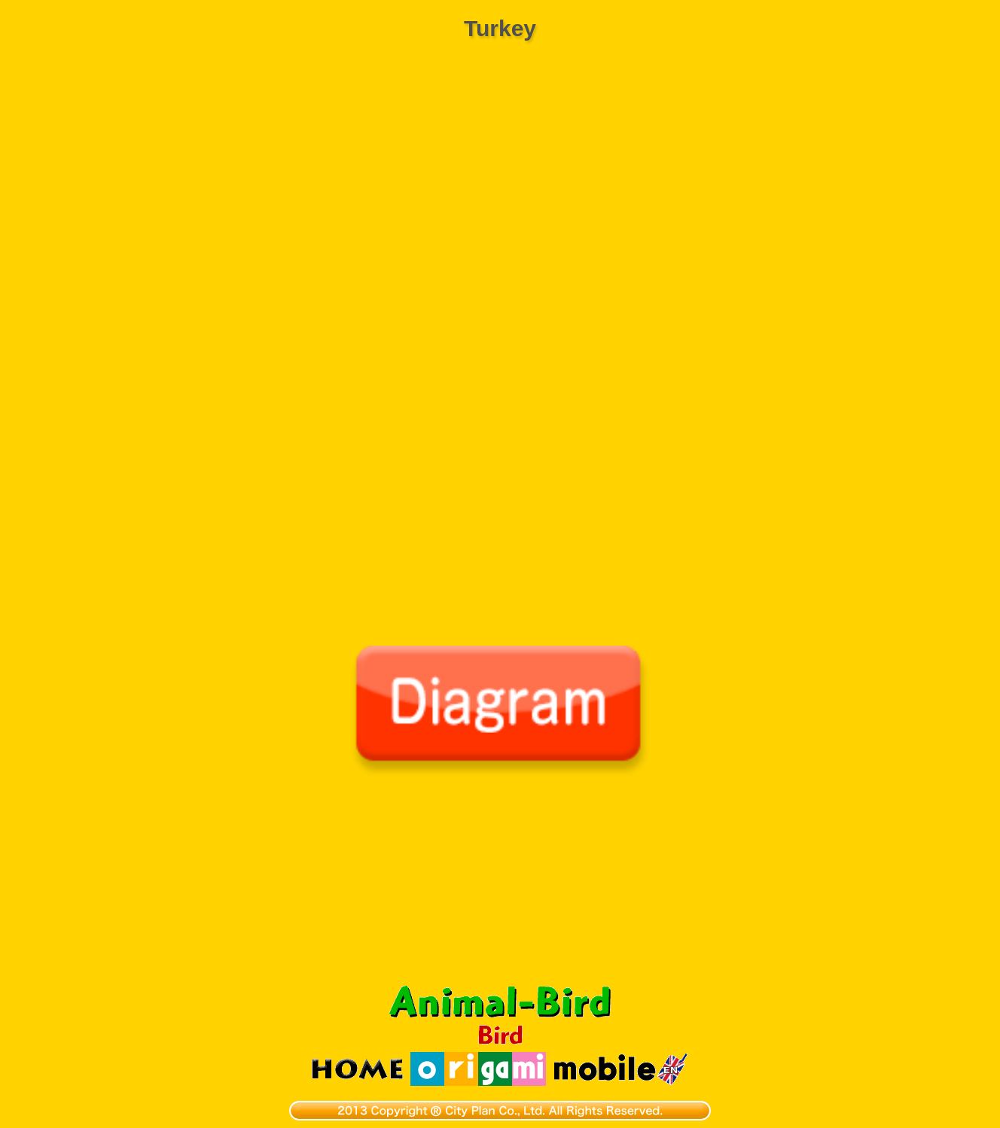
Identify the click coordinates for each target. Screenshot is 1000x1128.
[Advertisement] (500, 889)
